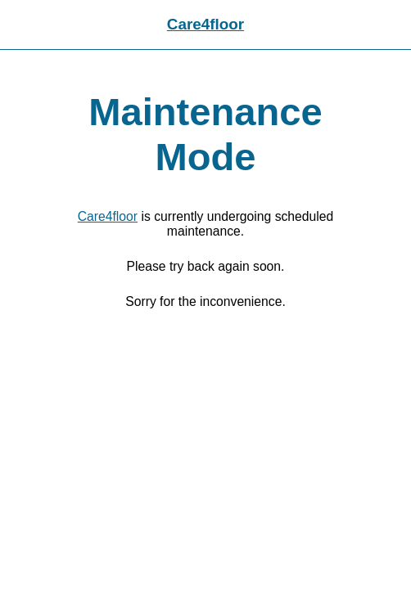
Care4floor (205, 24)
